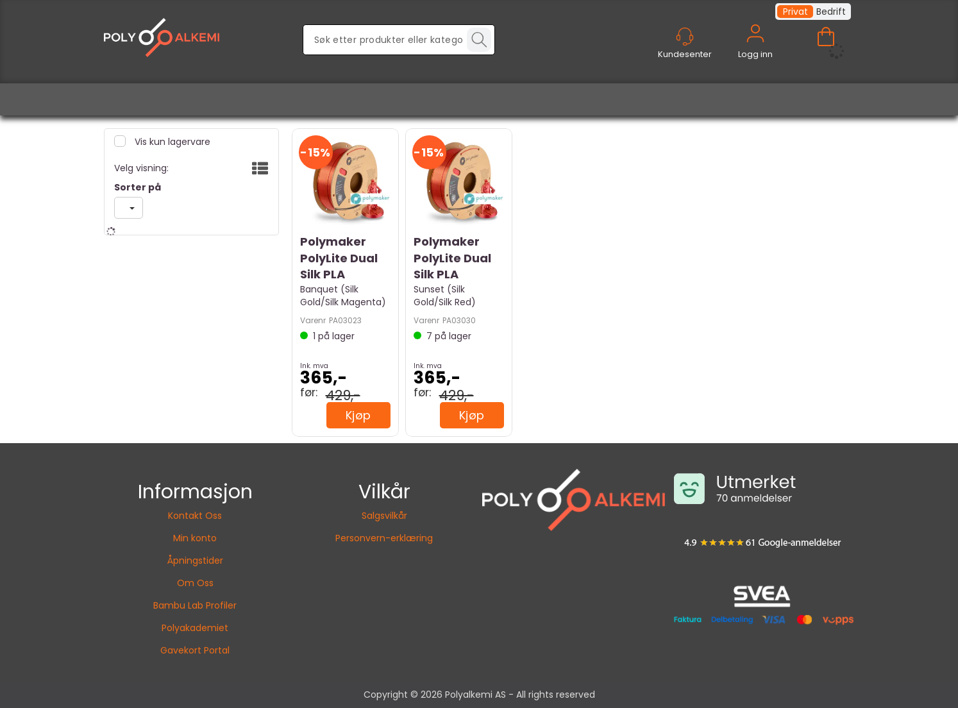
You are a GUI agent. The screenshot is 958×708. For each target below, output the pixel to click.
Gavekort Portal (195, 650)
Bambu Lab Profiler (195, 605)
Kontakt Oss (195, 515)
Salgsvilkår (384, 515)
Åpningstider (195, 560)
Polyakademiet (195, 627)
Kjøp (358, 415)
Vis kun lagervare (171, 141)
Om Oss (195, 583)
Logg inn (755, 48)
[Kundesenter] (685, 36)
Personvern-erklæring (384, 538)
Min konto (195, 538)
